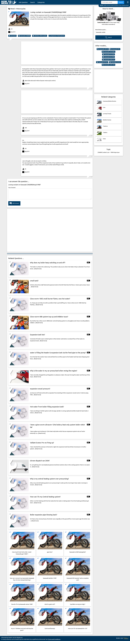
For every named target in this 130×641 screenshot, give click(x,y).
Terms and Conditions (54, 639)
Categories (41, 2)
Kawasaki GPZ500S (108, 51)
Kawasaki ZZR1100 (108, 64)
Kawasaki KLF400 (108, 57)
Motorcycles (21, 9)
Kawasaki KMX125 (108, 59)
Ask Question (23, 2)
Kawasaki (12, 35)
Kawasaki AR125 (102, 49)
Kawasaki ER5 (115, 49)
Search (32, 2)
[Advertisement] (57, 53)
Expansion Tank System (56, 35)
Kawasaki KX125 (102, 62)
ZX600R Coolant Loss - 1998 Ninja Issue (108, 152)
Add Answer (14, 203)
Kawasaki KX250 (115, 62)
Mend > (12, 9)
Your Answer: (12, 187)
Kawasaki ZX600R (24, 35)
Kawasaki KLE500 (108, 54)
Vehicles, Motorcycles (40, 35)
